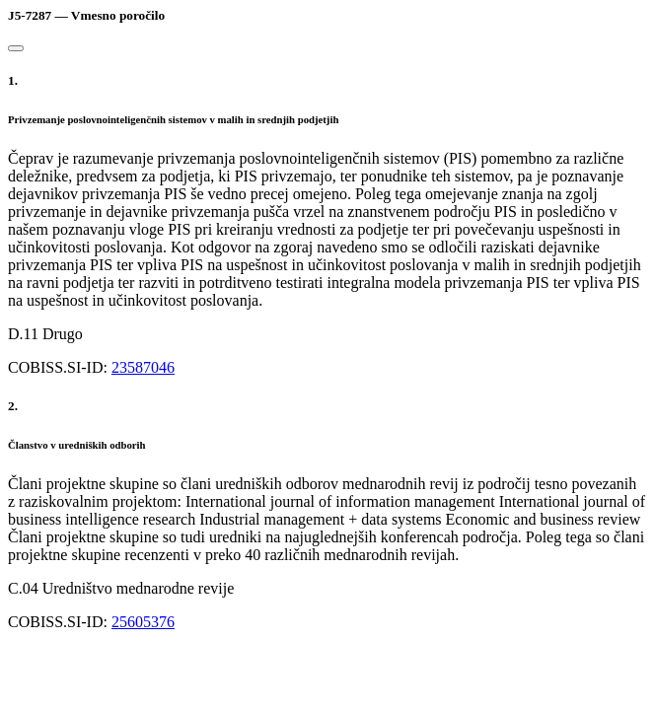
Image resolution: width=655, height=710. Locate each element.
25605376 (143, 621)
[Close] (16, 48)
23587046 (143, 367)
